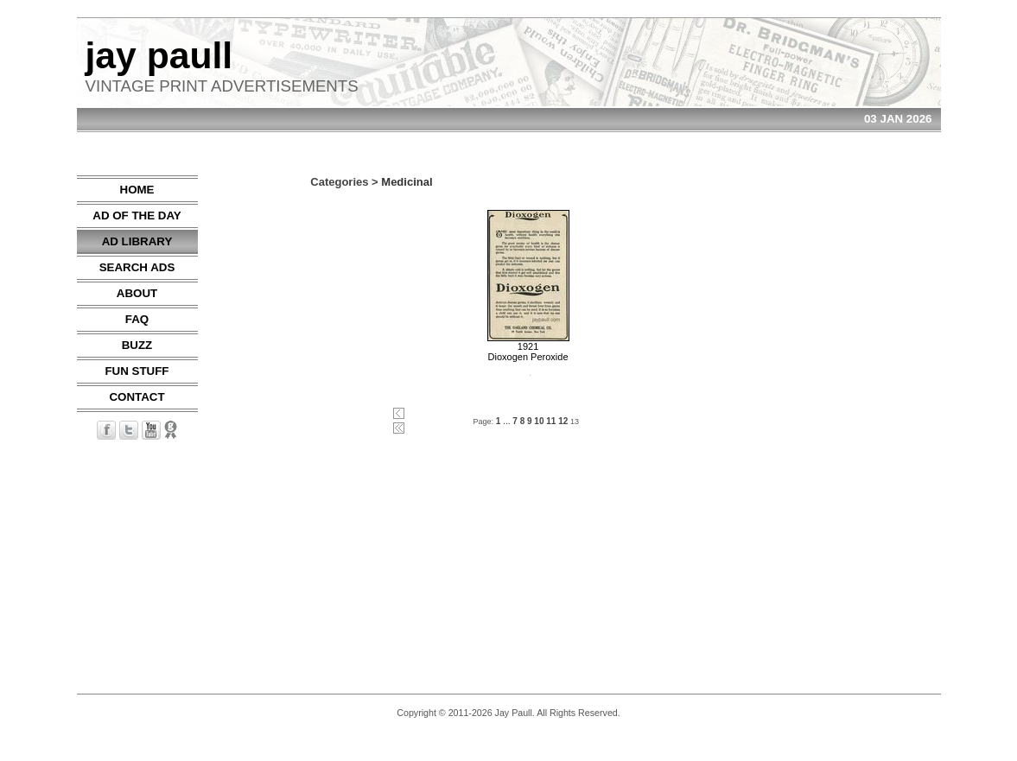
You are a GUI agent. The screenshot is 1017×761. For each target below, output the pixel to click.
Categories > (344, 181)
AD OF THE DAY (136, 215)
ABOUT (137, 293)
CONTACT (136, 396)
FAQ (137, 319)
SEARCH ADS (137, 267)
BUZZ (137, 345)
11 (551, 421)
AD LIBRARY (137, 241)
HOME (137, 189)
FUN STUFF (136, 371)
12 (563, 421)
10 (538, 421)
